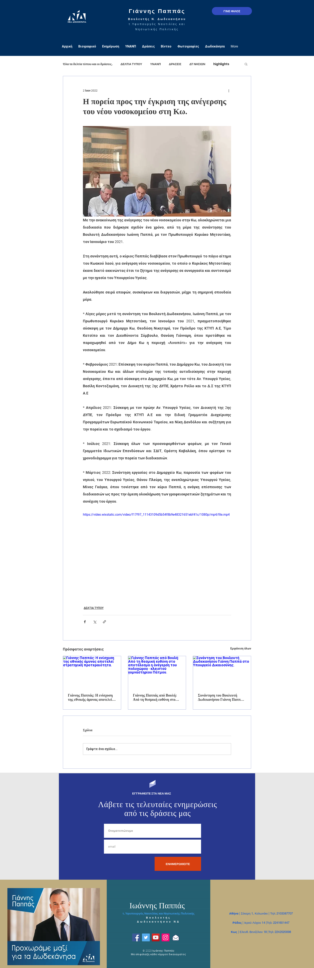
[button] (246, 64)
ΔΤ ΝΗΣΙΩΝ (197, 64)
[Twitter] (146, 937)
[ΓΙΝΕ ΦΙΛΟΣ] (232, 11)
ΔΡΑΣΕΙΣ (175, 64)
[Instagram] (165, 937)
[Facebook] (136, 937)
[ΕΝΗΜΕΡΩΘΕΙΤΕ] (178, 864)
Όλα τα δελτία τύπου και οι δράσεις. (88, 64)
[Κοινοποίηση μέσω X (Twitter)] (95, 622)
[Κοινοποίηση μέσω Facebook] (85, 622)
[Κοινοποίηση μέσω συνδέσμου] (104, 622)
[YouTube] (156, 937)
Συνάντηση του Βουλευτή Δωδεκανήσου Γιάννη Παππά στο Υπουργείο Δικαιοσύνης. (220, 697)
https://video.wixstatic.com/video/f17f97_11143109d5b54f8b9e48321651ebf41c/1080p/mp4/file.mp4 (156, 514)
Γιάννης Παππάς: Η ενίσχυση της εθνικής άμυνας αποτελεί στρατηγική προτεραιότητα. (90, 697)
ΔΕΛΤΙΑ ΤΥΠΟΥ (131, 64)
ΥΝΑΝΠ (155, 64)
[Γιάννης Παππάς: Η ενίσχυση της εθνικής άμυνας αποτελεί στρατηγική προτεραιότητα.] (92, 672)
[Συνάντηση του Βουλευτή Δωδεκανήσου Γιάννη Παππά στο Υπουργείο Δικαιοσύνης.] (222, 672)
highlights (221, 64)
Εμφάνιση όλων (240, 648)
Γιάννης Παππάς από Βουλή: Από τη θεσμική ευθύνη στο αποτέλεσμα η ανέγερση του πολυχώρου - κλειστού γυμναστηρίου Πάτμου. (155, 697)
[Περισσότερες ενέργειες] (228, 90)
